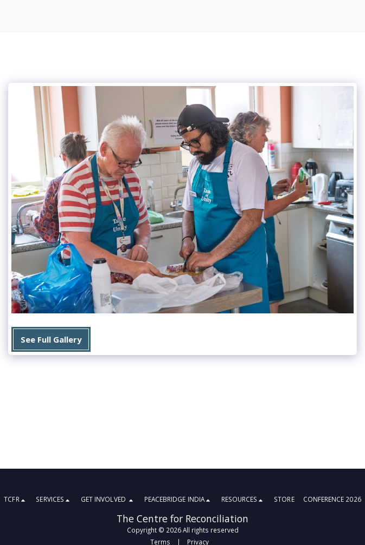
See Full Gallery (51, 339)
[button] (15, 499)
